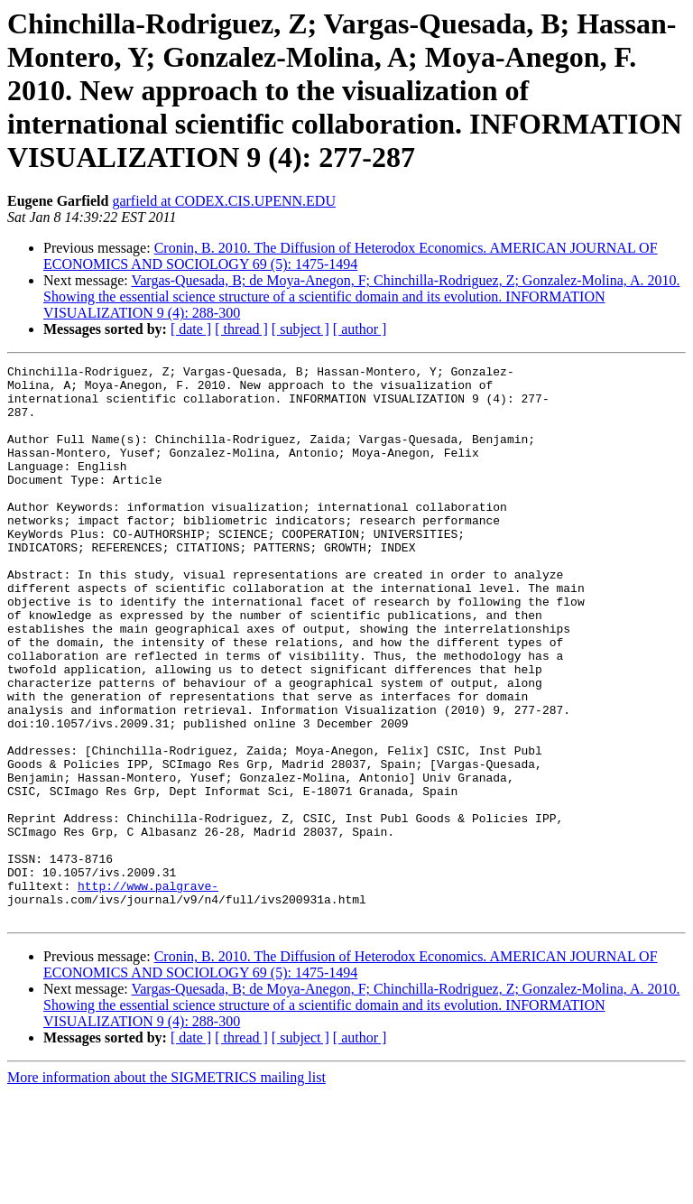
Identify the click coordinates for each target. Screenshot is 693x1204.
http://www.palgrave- (148, 991)
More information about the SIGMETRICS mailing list (166, 1188)
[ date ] (191, 329)
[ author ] (360, 329)
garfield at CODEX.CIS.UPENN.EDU (224, 200)
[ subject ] (300, 329)
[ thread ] (241, 329)
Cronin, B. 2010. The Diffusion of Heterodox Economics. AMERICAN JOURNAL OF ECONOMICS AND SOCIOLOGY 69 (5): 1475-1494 (350, 256)
